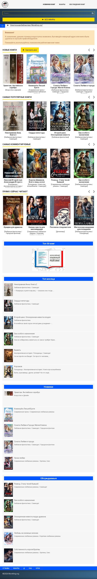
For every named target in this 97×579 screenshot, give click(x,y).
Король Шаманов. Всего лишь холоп (37, 181)
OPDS (38, 568)
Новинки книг (49, 4)
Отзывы (6, 568)
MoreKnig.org (19, 4)
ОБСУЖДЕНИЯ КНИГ (77, 4)
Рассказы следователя (60, 227)
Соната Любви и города (84, 86)
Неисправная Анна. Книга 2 (13, 134)
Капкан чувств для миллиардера (37, 228)
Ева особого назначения (84, 134)
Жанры (62, 4)
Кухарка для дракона (13, 227)
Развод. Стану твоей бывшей (60, 181)
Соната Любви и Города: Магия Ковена (60, 87)
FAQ (30, 568)
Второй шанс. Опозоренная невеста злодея (60, 134)
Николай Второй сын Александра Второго (13, 181)
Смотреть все (30, 50)
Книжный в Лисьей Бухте (37, 87)
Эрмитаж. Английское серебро (13, 87)
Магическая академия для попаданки (84, 228)
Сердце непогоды (37, 133)
